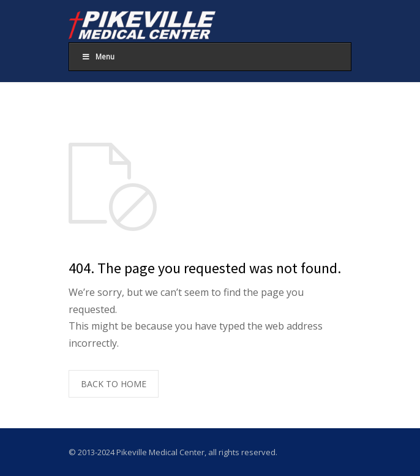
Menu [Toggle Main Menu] (97, 56)
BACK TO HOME (113, 384)
